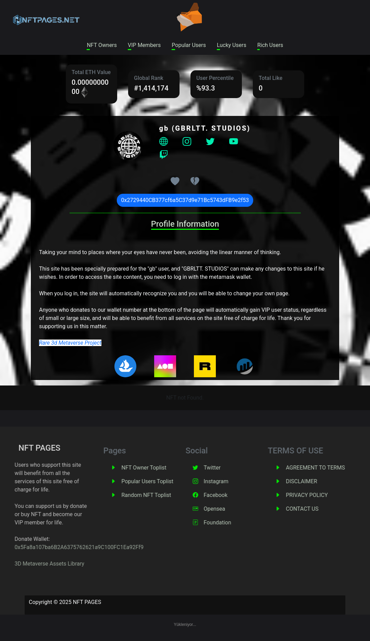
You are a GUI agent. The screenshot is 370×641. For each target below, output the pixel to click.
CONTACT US (319, 509)
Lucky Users (231, 45)
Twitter (228, 467)
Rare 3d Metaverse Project (70, 343)
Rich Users (270, 45)
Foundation (234, 522)
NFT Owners (102, 45)
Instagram (232, 481)
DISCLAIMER (318, 481)
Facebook (232, 495)
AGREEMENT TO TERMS (332, 467)
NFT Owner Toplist (160, 467)
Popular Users (189, 45)
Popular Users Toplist (164, 481)
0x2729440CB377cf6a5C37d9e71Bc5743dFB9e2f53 (185, 200)
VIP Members (144, 45)
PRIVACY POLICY (323, 495)
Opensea (231, 509)
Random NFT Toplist (163, 495)
